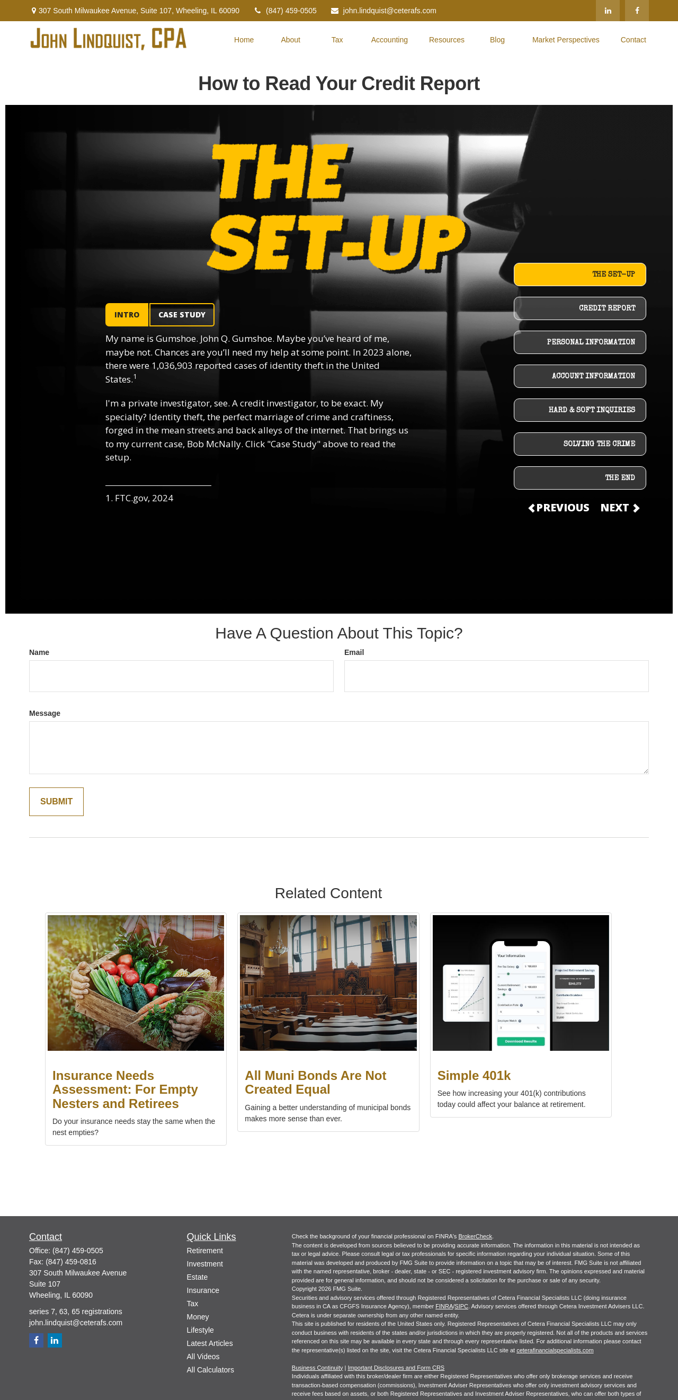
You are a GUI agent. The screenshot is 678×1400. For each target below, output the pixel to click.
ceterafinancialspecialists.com (555, 1350)
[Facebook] (637, 10)
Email (354, 652)
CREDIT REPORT (607, 309)
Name (39, 652)
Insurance (203, 1290)
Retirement (205, 1250)
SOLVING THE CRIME (599, 444)
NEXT (619, 507)
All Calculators (210, 1370)
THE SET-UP (613, 275)
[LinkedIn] (608, 10)
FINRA (444, 1306)
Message (44, 713)
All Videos (203, 1356)
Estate (197, 1277)
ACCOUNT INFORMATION (593, 376)
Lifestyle (200, 1330)
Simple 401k (474, 1075)
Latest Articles (210, 1343)
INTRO (126, 314)
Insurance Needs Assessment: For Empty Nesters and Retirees (125, 1089)
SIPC (461, 1306)
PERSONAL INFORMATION (591, 343)
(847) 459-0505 (285, 10)
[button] (244, 39)
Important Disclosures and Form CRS (395, 1367)
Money (198, 1317)
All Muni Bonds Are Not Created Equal (315, 1082)
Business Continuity (317, 1367)
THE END (620, 478)
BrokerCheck (475, 1236)
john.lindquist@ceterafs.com (383, 10)
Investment (205, 1264)
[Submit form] (56, 802)
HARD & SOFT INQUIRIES (592, 410)
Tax (193, 1303)
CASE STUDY (182, 314)
